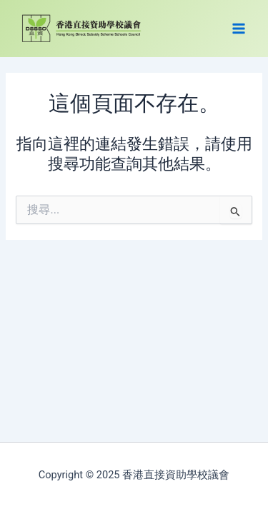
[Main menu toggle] (239, 29)
